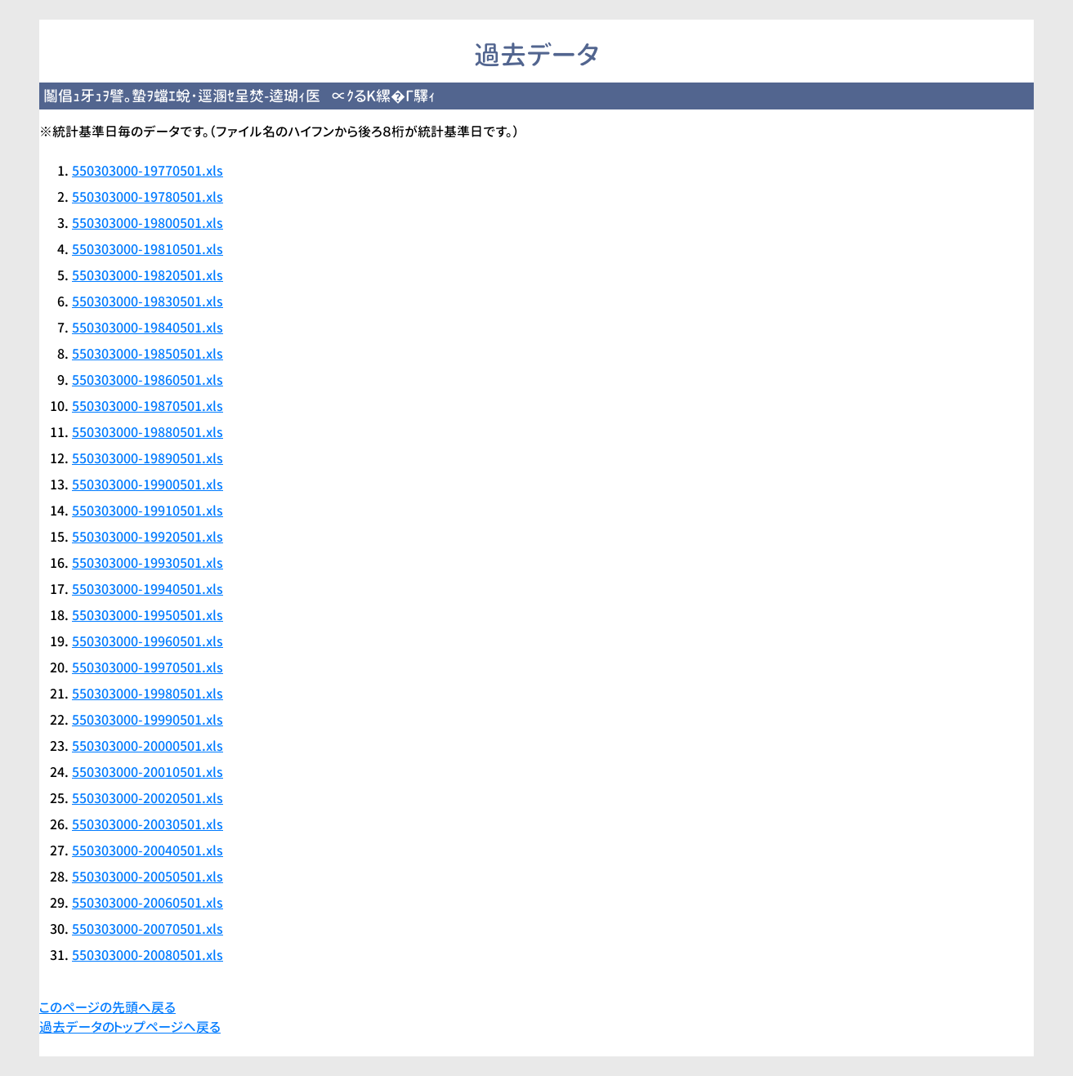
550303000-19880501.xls (147, 432)
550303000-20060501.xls (147, 903)
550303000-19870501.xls (147, 406)
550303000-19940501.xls (147, 589)
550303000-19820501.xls (147, 275)
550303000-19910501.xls (147, 511)
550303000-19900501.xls (147, 484)
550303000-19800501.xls (147, 223)
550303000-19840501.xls (147, 328)
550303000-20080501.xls (147, 955)
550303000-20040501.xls (147, 850)
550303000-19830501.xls (147, 301)
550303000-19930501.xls (147, 563)
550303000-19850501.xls (147, 354)
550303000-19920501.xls (147, 537)
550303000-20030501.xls (147, 824)
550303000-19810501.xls (147, 249)
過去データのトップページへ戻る (130, 1027)
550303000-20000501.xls (147, 746)
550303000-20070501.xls (147, 929)
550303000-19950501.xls (147, 615)
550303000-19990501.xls (147, 720)
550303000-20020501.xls (147, 798)
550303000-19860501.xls (147, 380)
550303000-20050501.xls (147, 877)
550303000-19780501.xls (147, 197)
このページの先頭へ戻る (107, 1007)
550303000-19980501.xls (147, 694)
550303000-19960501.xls (147, 641)
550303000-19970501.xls (147, 667)
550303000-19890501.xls (147, 458)
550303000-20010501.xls (147, 772)
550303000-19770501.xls (147, 171)
